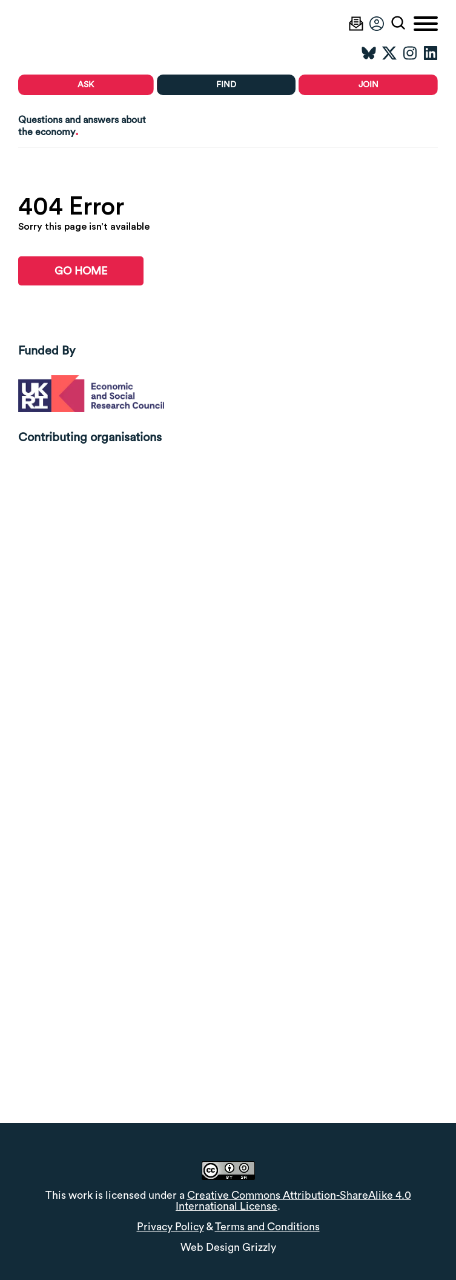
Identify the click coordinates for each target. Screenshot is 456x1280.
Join (368, 85)
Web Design (210, 1247)
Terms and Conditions (267, 1227)
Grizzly (259, 1247)
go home (81, 270)
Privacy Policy (170, 1227)
